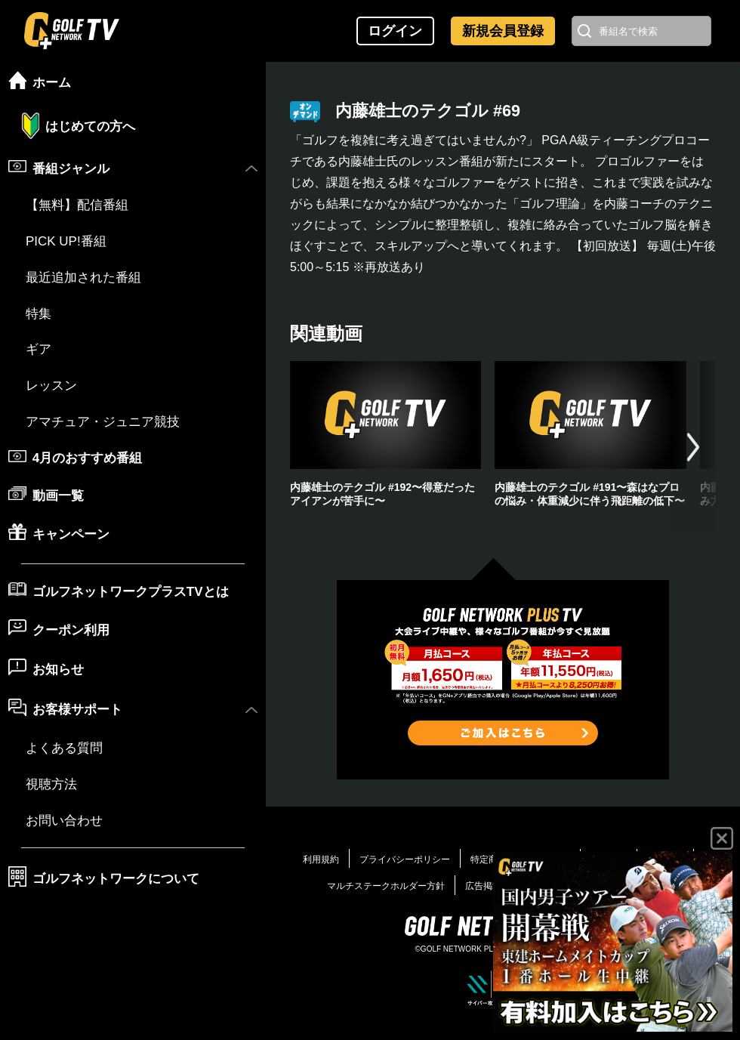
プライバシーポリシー (404, 859)
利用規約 (321, 859)
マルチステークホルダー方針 (386, 886)
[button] (693, 446)
